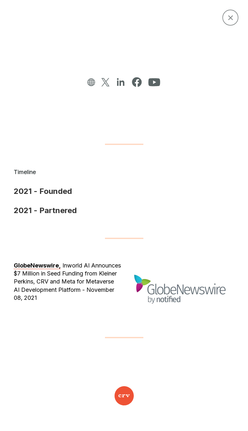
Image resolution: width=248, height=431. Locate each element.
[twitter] (105, 82)
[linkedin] (120, 82)
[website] (91, 82)
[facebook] (136, 82)
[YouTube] (154, 82)
